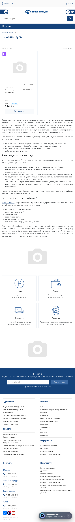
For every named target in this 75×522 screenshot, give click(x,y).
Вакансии (43, 412)
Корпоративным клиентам (50, 418)
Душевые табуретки (10, 451)
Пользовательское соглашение (52, 479)
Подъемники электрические (13, 454)
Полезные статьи (46, 451)
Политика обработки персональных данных (53, 486)
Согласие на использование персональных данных (56, 492)
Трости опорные (9, 437)
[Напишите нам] (55, 515)
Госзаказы (44, 424)
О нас (42, 407)
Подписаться (59, 382)
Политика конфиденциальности (52, 482)
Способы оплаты (46, 474)
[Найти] (70, 18)
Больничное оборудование (13, 410)
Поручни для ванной (10, 448)
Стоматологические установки (14, 418)
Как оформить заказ (47, 468)
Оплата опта (44, 427)
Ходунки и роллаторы (11, 443)
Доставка (44, 471)
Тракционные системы (11, 421)
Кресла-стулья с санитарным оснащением (18, 446)
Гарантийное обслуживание (50, 476)
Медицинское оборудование (13, 407)
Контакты (44, 436)
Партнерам (44, 415)
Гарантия (43, 430)
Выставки (44, 448)
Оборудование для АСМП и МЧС (14, 415)
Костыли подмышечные (12, 440)
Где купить (44, 433)
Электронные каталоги (48, 446)
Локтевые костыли (10, 434)
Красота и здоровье (10, 424)
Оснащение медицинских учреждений (53, 410)
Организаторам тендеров (49, 421)
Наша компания (8, 203)
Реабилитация (8, 412)
